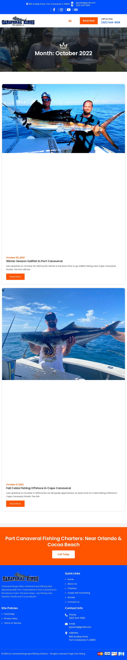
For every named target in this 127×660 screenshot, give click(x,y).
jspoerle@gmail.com (80, 627)
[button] (70, 20)
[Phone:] (66, 614)
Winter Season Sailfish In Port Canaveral (34, 261)
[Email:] (66, 623)
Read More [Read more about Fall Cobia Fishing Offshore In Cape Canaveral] (15, 503)
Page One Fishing (77, 653)
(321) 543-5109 (110, 22)
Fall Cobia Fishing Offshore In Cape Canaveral (38, 488)
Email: (72, 623)
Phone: (72, 614)
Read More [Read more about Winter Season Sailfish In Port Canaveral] (15, 276)
